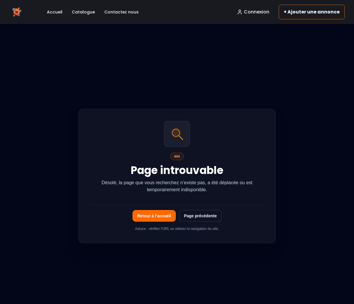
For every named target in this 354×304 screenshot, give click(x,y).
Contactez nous (121, 12)
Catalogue (83, 12)
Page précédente (200, 216)
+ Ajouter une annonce (312, 11)
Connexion (253, 11)
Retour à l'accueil (154, 216)
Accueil (54, 12)
